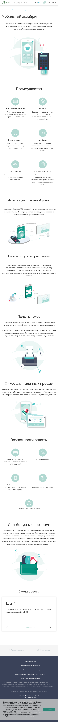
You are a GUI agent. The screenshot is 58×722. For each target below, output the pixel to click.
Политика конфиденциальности (30, 665)
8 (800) (21, 3)
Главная (5, 10)
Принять (49, 709)
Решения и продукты (20, 10)
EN (39, 3)
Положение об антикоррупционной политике (30, 674)
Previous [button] (12, 627)
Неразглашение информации (30, 678)
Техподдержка (16, 650)
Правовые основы (30, 661)
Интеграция (43, 650)
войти (52, 2)
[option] (29, 605)
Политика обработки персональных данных (30, 670)
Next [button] (46, 627)
